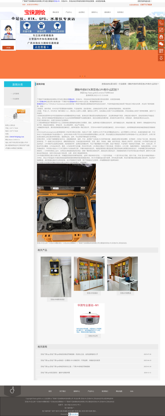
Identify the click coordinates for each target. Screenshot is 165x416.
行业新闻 (122, 84)
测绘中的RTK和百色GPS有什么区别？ (143, 84)
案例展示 (107, 12)
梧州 (87, 411)
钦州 (57, 411)
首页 (115, 84)
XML (132, 391)
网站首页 (56, 12)
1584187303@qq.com (16, 137)
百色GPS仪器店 (92, 293)
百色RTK (90, 398)
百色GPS (57, 1)
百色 (69, 411)
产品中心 (69, 12)
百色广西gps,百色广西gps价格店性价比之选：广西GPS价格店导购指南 (65, 366)
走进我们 (82, 12)
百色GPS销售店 (125, 293)
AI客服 (8, 48)
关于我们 (62, 391)
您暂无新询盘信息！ (145, 1)
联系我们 (120, 12)
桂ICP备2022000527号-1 (73, 405)
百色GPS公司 (93, 336)
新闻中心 (95, 12)
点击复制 (47, 398)
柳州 (73, 411)
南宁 (53, 411)
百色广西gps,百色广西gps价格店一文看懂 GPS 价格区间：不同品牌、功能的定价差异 (70, 360)
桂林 (90, 411)
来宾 (83, 411)
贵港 (76, 411)
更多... (95, 411)
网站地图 (119, 391)
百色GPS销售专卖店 (57, 299)
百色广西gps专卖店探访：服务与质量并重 (55, 373)
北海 (60, 411)
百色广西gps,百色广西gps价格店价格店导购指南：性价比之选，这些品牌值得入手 (69, 354)
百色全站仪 (97, 398)
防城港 (65, 411)
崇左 (80, 411)
